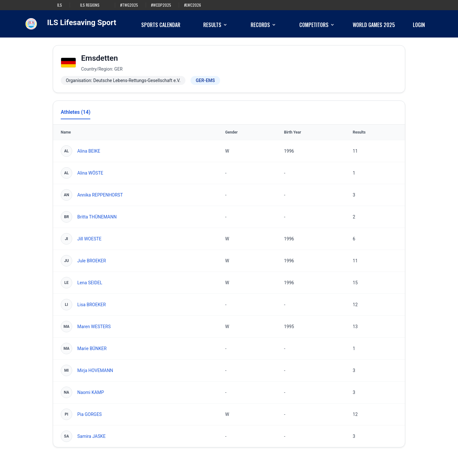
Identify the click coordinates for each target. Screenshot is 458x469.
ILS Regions (90, 5)
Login (419, 25)
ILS (59, 5)
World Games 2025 (374, 25)
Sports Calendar (160, 25)
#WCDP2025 (161, 5)
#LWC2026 (192, 5)
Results (215, 25)
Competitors (317, 25)
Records (263, 25)
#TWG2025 (129, 5)
